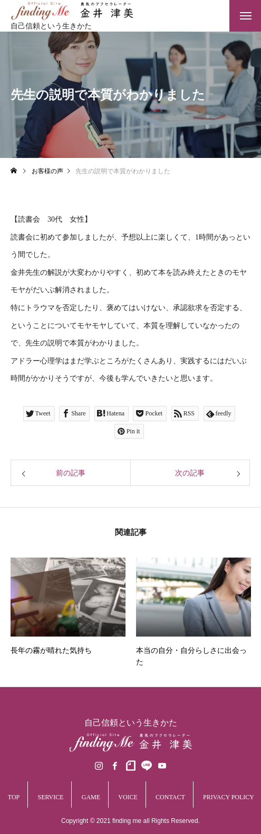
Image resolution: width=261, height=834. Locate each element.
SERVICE (50, 797)
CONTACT (170, 797)
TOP (14, 797)
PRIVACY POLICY (228, 797)
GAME (91, 797)
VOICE (128, 797)
